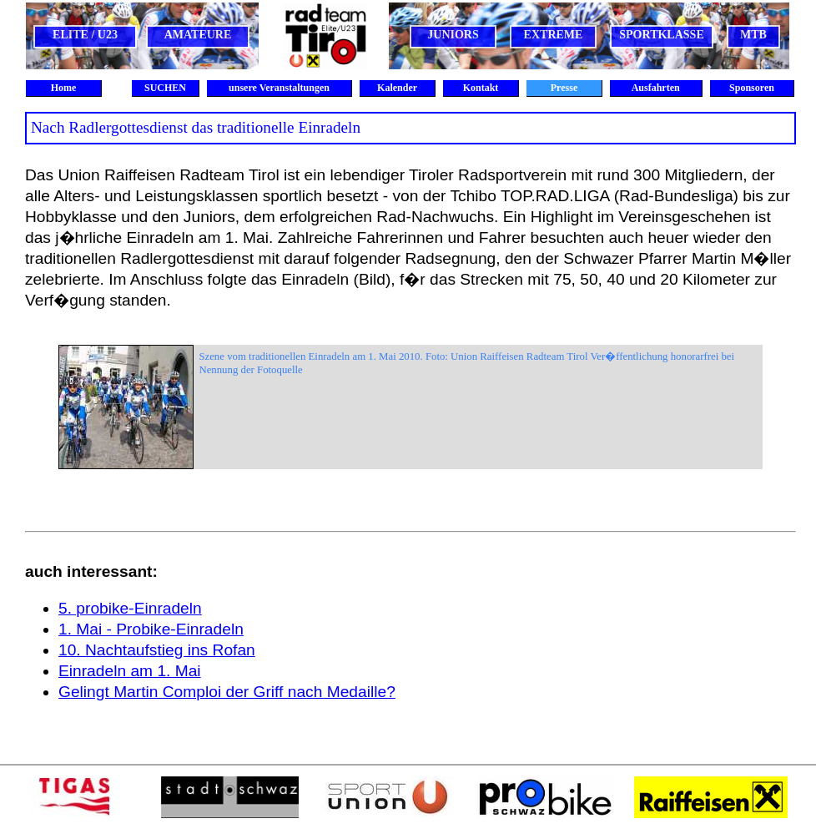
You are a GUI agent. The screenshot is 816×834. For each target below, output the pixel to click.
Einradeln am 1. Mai (129, 671)
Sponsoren (752, 88)
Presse (564, 88)
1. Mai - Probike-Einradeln (151, 629)
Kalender (397, 88)
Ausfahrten (655, 88)
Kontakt (481, 88)
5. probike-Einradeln (130, 608)
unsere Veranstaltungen (279, 88)
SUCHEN (165, 88)
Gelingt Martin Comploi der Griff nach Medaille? (226, 691)
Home (64, 88)
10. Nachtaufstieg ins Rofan (156, 650)
